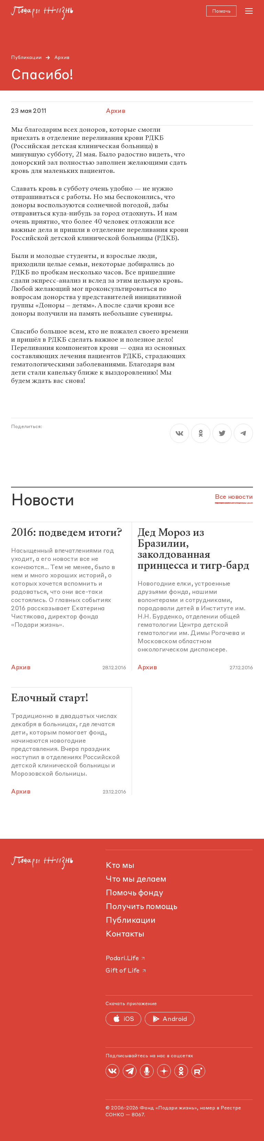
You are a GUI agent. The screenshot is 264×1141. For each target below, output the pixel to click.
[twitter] (222, 433)
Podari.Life (126, 958)
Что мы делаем (136, 879)
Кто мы (120, 866)
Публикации (26, 57)
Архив (61, 57)
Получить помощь (141, 907)
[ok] (200, 433)
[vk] (179, 433)
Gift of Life (126, 971)
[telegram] (243, 433)
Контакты (125, 934)
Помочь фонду (134, 893)
